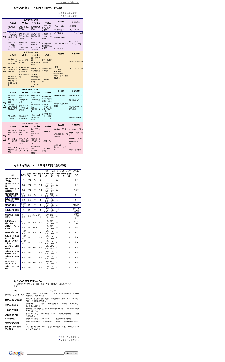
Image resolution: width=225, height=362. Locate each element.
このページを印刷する (67, 2)
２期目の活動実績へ (68, 13)
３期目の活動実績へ (68, 16)
